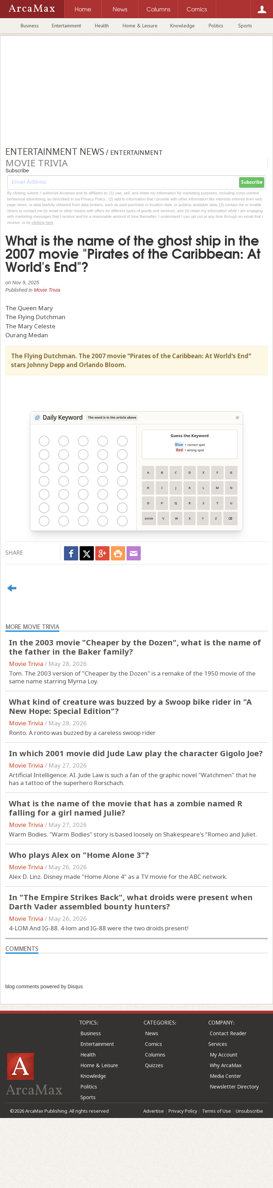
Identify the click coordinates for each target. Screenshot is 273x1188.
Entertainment (66, 25)
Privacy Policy (182, 1111)
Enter (149, 518)
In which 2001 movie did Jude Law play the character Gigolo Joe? (136, 753)
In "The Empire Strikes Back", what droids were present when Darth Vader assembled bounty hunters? (131, 902)
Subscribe (251, 182)
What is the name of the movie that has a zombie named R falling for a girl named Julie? (125, 808)
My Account (223, 1054)
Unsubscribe (249, 1111)
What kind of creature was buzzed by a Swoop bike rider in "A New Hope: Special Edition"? (130, 706)
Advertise (153, 1111)
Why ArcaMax (225, 1065)
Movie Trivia (47, 290)
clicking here (42, 222)
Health (102, 25)
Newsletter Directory (234, 1086)
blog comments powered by (44, 986)
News (151, 1033)
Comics (153, 1044)
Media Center (225, 1076)
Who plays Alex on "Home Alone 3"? (79, 854)
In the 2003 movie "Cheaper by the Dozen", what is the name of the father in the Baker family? (135, 647)
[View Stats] (237, 417)
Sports (245, 25)
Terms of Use (216, 1111)
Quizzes (154, 1065)
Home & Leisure (140, 25)
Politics (216, 25)
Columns (155, 1054)
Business (30, 25)
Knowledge (182, 25)
